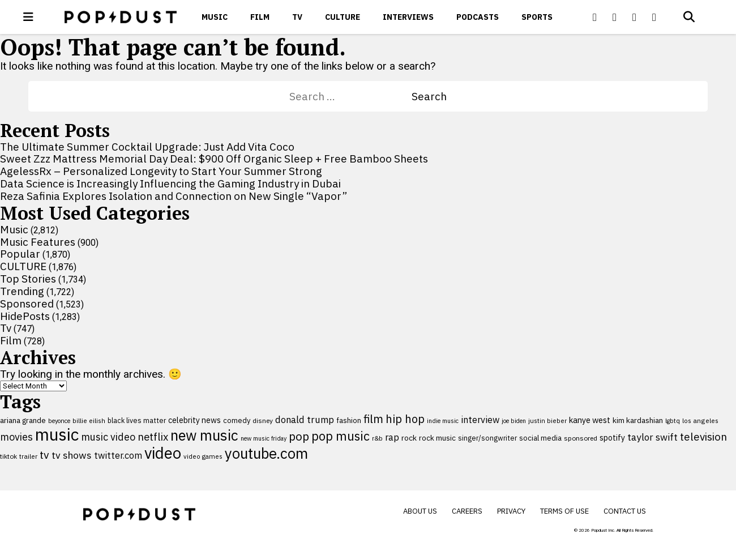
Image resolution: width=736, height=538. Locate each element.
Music (215, 17)
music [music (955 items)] (57, 434)
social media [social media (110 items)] (540, 438)
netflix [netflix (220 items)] (153, 436)
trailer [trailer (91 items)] (28, 456)
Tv (297, 17)
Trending (22, 291)
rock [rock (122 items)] (409, 438)
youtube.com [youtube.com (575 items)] (266, 453)
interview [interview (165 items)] (480, 419)
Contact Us (625, 511)
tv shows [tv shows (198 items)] (72, 455)
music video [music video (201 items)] (108, 436)
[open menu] (28, 17)
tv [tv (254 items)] (44, 454)
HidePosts (25, 316)
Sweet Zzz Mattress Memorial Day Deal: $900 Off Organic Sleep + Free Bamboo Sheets (214, 158)
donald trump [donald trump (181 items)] (304, 419)
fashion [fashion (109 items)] (348, 420)
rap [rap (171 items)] (392, 437)
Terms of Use (564, 511)
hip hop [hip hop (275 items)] (405, 418)
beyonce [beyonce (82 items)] (59, 421)
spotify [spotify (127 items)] (612, 437)
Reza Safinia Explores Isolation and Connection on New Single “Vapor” (173, 196)
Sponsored (27, 303)
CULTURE (342, 17)
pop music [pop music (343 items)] (340, 436)
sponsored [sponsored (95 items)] (580, 438)
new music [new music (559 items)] (204, 435)
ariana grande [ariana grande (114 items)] (23, 420)
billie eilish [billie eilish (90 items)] (88, 420)
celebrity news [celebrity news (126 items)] (194, 420)
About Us (420, 511)
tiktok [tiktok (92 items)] (8, 456)
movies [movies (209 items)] (16, 436)
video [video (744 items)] (162, 453)
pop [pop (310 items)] (299, 436)
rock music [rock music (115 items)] (437, 438)
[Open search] (689, 17)
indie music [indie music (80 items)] (443, 421)
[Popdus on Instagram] (654, 17)
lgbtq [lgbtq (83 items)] (672, 421)
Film (259, 17)
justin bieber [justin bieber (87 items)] (547, 420)
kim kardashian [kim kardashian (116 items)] (638, 420)
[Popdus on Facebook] (595, 17)
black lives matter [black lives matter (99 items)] (137, 420)
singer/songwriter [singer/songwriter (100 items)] (487, 437)
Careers (467, 511)
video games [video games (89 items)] (202, 456)
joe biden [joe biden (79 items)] (514, 421)
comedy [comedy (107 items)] (236, 420)
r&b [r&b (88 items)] (377, 438)
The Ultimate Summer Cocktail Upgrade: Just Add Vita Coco (147, 146)
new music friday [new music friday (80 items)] (263, 438)
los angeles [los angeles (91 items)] (700, 420)
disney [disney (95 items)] (263, 420)
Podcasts (477, 17)
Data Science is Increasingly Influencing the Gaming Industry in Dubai (170, 183)
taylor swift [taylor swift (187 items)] (652, 437)
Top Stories (28, 278)
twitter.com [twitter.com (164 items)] (118, 455)
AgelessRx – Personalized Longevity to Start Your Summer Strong (161, 171)
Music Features (37, 242)
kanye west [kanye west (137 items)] (589, 420)
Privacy (511, 511)
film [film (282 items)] (373, 418)
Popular (20, 254)
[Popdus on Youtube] (634, 17)
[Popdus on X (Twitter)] (614, 17)
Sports (537, 17)
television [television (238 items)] (703, 436)
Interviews (408, 17)
